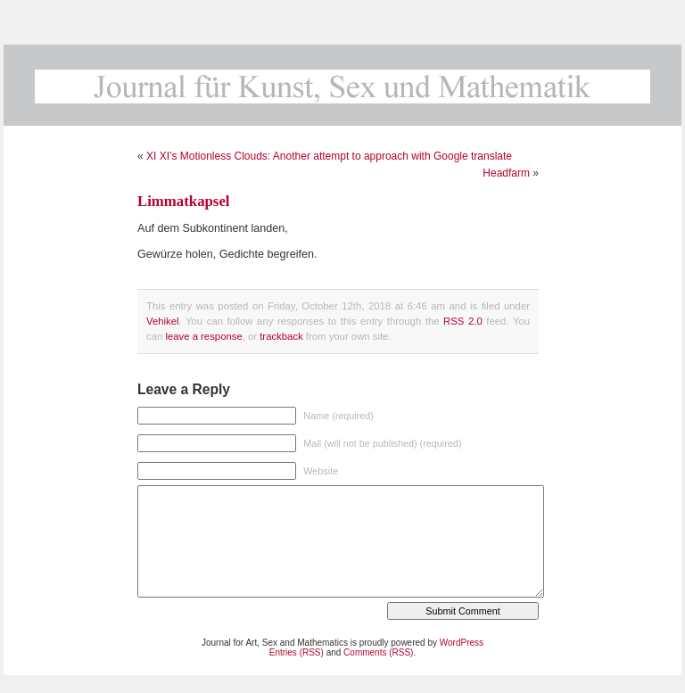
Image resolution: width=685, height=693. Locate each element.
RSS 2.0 (463, 321)
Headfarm (506, 173)
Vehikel (162, 321)
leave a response (203, 336)
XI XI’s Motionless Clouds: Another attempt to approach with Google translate (329, 156)
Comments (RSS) (378, 652)
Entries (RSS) (296, 652)
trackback (281, 336)
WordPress (461, 643)
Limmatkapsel (183, 201)
